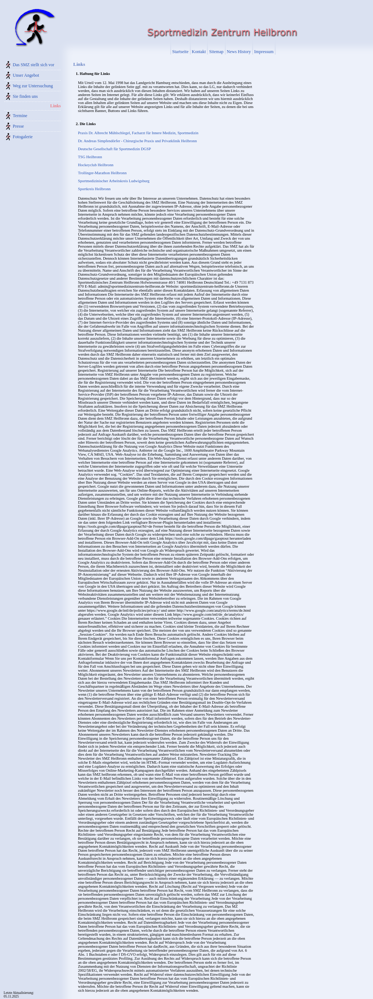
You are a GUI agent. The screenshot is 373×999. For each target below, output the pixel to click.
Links (55, 105)
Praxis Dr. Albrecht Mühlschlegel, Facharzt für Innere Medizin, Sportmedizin (138, 133)
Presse (18, 126)
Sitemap (216, 51)
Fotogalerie (23, 136)
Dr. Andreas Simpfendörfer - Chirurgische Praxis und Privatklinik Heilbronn (137, 141)
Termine (20, 115)
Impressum (264, 51)
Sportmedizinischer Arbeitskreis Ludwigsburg (113, 181)
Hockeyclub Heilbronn (95, 165)
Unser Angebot (26, 75)
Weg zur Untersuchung (33, 85)
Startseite (180, 51)
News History (239, 51)
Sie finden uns (25, 96)
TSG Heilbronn (90, 157)
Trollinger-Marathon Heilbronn (102, 173)
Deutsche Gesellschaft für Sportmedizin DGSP (114, 149)
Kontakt (199, 51)
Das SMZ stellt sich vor (33, 64)
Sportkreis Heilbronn (94, 189)
